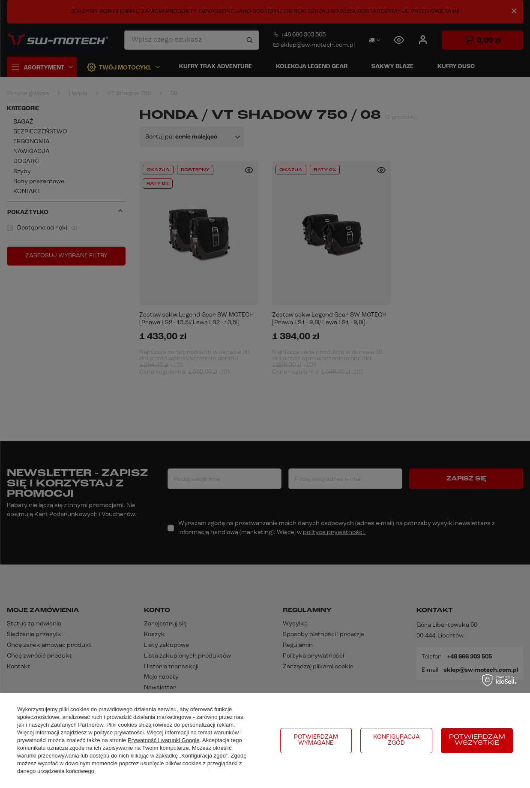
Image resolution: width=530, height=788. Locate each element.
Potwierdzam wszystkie (477, 740)
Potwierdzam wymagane (316, 740)
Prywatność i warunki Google (164, 740)
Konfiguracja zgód (396, 740)
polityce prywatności (119, 732)
